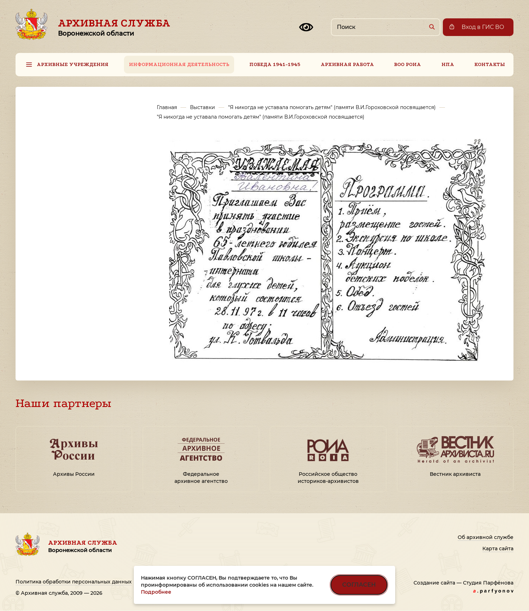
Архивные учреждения (72, 64)
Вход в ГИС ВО (483, 27)
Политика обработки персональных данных (74, 582)
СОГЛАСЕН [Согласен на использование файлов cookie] (359, 584)
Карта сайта (497, 548)
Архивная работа (347, 64)
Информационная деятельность (179, 64)
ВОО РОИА (407, 64)
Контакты (489, 64)
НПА (447, 64)
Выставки (202, 107)
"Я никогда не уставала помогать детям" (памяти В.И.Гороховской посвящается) (332, 107)
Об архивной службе (485, 537)
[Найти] (431, 26)
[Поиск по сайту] (385, 27)
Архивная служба (114, 27)
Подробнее (156, 592)
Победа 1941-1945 (274, 64)
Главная (167, 107)
